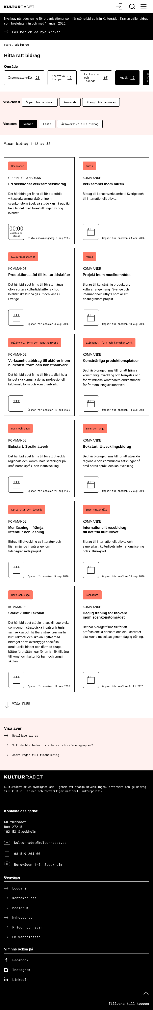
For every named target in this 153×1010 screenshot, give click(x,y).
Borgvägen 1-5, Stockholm (38, 864)
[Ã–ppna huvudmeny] (144, 6)
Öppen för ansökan (39, 102)
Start (7, 44)
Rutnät (28, 124)
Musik (127, 78)
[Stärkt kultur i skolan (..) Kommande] (39, 639)
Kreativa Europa (62, 77)
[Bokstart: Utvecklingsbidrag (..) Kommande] (114, 458)
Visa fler (21, 703)
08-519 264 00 (27, 853)
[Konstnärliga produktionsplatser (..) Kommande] (114, 375)
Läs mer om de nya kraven (36, 32)
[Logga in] (119, 6)
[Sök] (132, 6)
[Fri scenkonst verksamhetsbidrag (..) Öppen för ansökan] (39, 200)
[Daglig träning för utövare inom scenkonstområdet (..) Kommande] (114, 639)
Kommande (69, 102)
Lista (47, 124)
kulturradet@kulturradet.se (40, 842)
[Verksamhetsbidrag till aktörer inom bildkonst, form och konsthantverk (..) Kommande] (39, 375)
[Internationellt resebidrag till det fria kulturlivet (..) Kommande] (114, 541)
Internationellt (24, 78)
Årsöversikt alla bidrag (79, 124)
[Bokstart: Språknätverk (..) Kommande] (39, 458)
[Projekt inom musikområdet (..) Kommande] (114, 289)
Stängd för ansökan (101, 102)
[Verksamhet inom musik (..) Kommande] (114, 200)
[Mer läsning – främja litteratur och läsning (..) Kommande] (39, 541)
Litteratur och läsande (96, 77)
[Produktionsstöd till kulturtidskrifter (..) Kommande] (39, 289)
